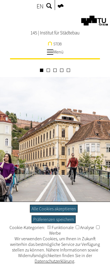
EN (40, 6)
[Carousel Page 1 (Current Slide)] (41, 70)
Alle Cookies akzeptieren (54, 208)
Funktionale (60, 227)
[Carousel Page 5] (68, 70)
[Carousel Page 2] (48, 70)
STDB (55, 43)
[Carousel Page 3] (55, 70)
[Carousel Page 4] (61, 70)
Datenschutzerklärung (54, 261)
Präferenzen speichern (53, 219)
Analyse (85, 227)
